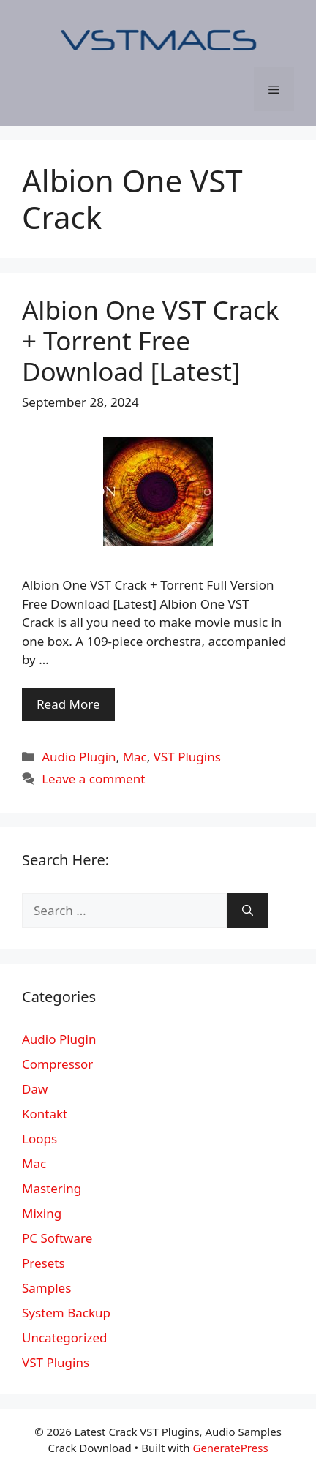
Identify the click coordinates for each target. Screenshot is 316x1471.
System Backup (66, 1312)
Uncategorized (65, 1337)
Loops (39, 1138)
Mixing (41, 1213)
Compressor (57, 1064)
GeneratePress (230, 1447)
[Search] (247, 910)
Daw (35, 1088)
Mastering (51, 1188)
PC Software (57, 1238)
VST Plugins (187, 756)
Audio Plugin (79, 756)
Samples (46, 1287)
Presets (43, 1262)
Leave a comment (93, 778)
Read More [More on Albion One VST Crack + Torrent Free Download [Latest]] (68, 704)
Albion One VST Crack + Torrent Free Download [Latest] (150, 340)
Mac (135, 756)
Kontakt (44, 1113)
